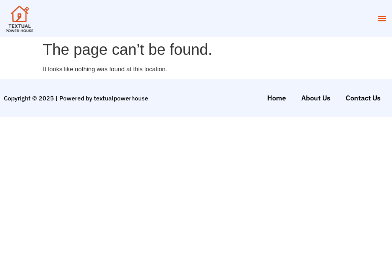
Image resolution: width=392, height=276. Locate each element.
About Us (315, 98)
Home (276, 98)
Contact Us (363, 98)
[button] (382, 18)
